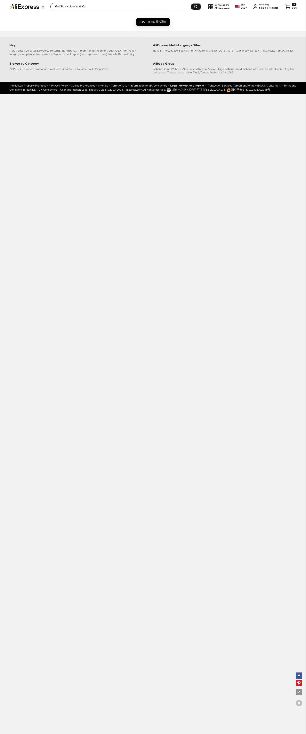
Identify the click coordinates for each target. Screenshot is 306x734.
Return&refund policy (63, 584)
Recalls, (112, 588)
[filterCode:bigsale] (31, 25)
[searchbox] (122, 6)
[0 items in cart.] (291, 7)
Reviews (82, 603)
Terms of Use (119, 619)
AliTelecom (276, 603)
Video (105, 603)
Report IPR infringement (92, 584)
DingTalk (289, 603)
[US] (31, 86)
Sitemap (103, 619)
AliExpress (188, 603)
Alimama (201, 603)
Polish (290, 584)
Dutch (222, 584)
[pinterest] (299, 683)
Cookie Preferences (83, 619)
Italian (214, 584)
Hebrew (280, 584)
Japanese (243, 584)
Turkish (232, 584)
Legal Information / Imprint (187, 619)
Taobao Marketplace (179, 606)
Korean (254, 584)
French (193, 584)
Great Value (69, 603)
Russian (157, 584)
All (16, 80)
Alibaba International (255, 603)
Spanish (183, 584)
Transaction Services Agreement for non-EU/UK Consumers (244, 619)
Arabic (270, 584)
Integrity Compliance (22, 588)
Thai (262, 584)
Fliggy (220, 603)
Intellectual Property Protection (29, 619)
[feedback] (299, 692)
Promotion (41, 603)
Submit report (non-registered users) (84, 588)
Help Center (16, 584)
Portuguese (171, 584)
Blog (98, 603)
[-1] (31, 80)
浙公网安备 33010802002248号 (248, 623)
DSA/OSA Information (122, 584)
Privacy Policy (59, 619)
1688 (230, 606)
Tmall (196, 606)
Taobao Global (209, 606)
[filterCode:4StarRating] (31, 62)
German (204, 584)
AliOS (222, 606)
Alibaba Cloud (233, 603)
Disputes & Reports (37, 584)
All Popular (15, 603)
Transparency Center (48, 588)
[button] (43, 7)
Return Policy (126, 588)
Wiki (91, 603)
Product (28, 603)
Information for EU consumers (148, 619)
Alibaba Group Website (167, 603)
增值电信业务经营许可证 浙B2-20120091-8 (198, 623)
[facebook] (299, 675)
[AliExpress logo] (24, 7)
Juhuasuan (159, 606)
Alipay (211, 603)
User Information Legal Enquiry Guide (83, 623)
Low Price (54, 603)
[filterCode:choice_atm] (31, 43)
